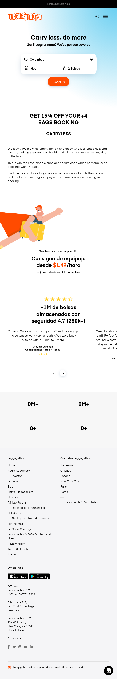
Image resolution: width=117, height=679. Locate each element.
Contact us (14, 638)
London (65, 476)
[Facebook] (8, 647)
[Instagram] (20, 647)
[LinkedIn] (31, 647)
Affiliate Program (18, 502)
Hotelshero (14, 497)
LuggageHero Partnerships (28, 508)
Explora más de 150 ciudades (79, 502)
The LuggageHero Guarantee (30, 518)
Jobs (15, 481)
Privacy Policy (16, 543)
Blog (10, 486)
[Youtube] (25, 647)
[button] (108, 670)
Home (11, 465)
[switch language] (97, 16)
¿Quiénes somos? (19, 470)
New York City (69, 481)
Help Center (15, 513)
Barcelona (66, 465)
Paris (63, 486)
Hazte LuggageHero (20, 492)
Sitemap (13, 554)
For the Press (16, 524)
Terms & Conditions (20, 549)
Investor (17, 476)
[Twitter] (14, 647)
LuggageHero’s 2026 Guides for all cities (29, 536)
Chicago (65, 470)
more (60, 340)
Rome (64, 492)
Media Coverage (22, 529)
